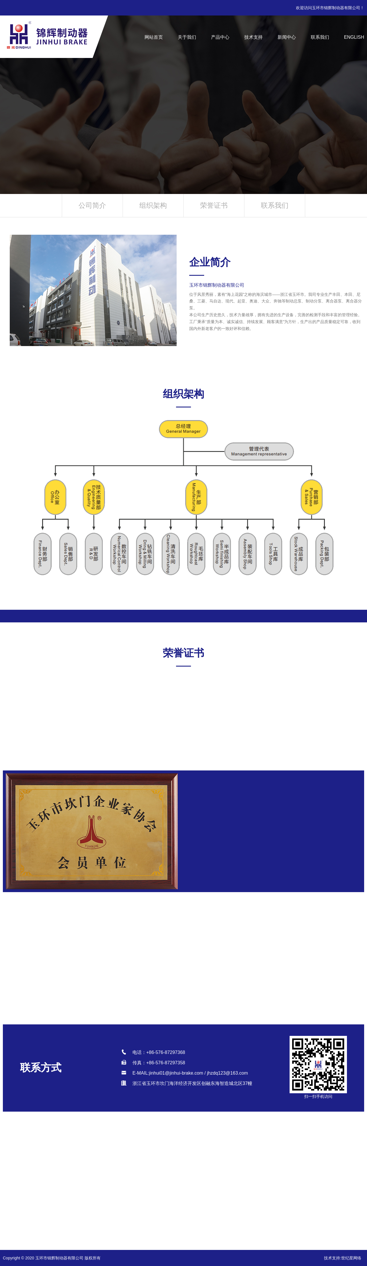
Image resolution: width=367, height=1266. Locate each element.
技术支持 (253, 37)
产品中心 (220, 37)
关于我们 (187, 37)
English (354, 37)
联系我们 (320, 37)
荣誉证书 (214, 205)
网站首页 (154, 37)
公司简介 (92, 205)
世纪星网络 (351, 1258)
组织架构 (153, 205)
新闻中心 (287, 37)
